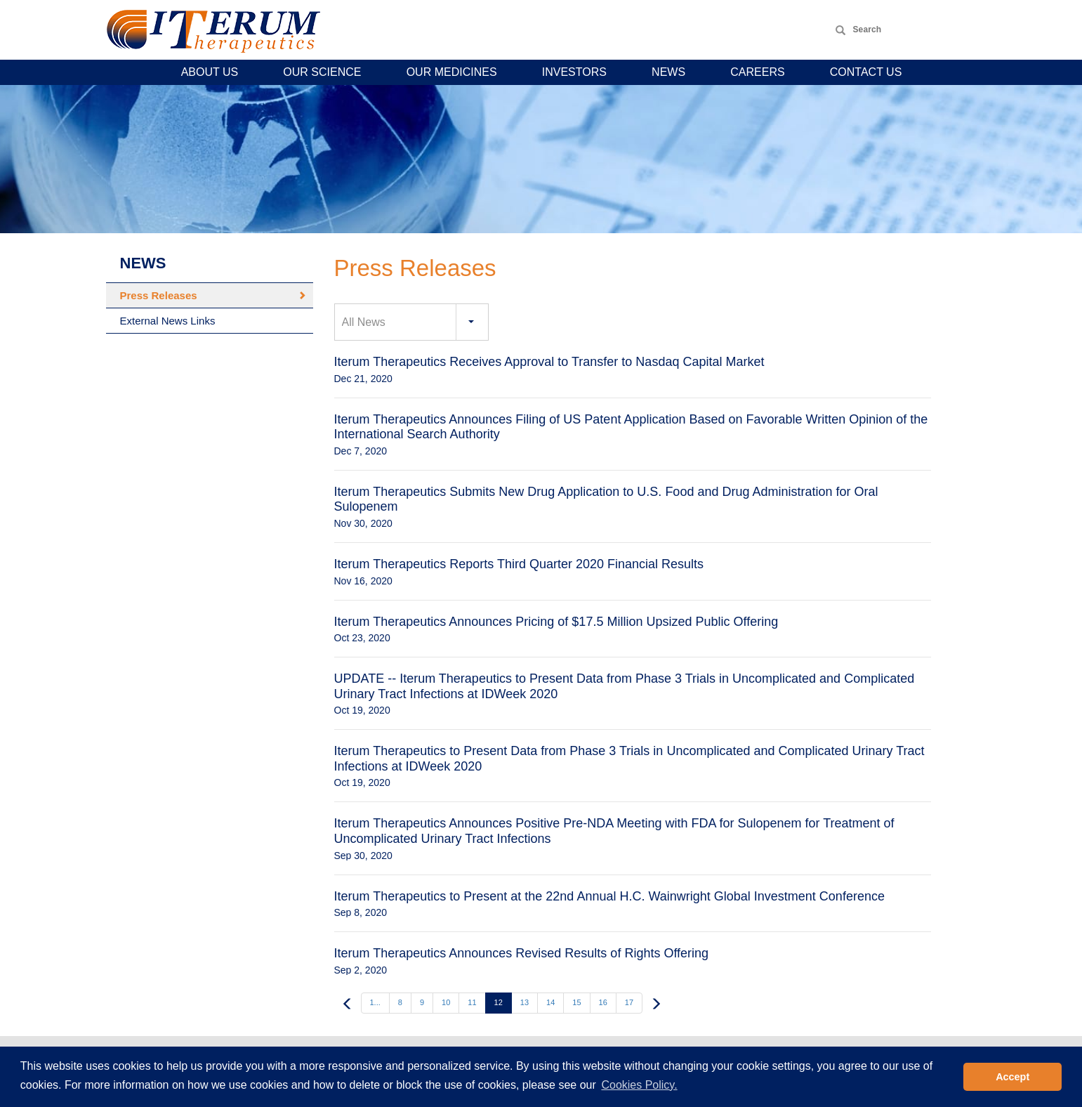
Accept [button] (1012, 1076)
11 (472, 1012)
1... (375, 1012)
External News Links (168, 330)
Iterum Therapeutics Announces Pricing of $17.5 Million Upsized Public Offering (556, 631)
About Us (210, 72)
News (668, 72)
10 (446, 1012)
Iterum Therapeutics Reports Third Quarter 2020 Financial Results (519, 574)
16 (603, 1012)
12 (498, 1012)
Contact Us (866, 72)
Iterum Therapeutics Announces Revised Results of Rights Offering (521, 963)
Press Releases (158, 304)
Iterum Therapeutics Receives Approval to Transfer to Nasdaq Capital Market (549, 372)
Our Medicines (452, 72)
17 (629, 1012)
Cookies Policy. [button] (639, 1085)
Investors (574, 72)
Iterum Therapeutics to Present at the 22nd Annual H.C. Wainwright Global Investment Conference (609, 905)
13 (524, 1012)
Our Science (322, 72)
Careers (757, 72)
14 (550, 1012)
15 (576, 1012)
